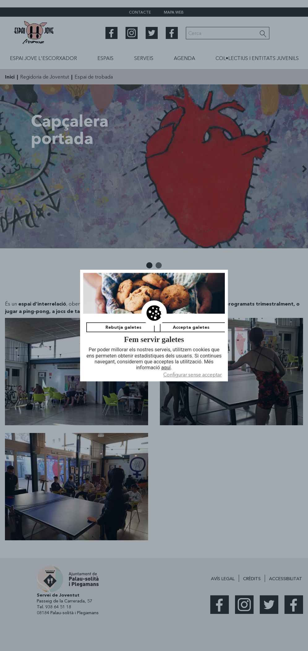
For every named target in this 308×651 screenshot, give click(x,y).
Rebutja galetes (123, 327)
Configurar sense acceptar (192, 374)
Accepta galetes (191, 327)
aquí (166, 367)
